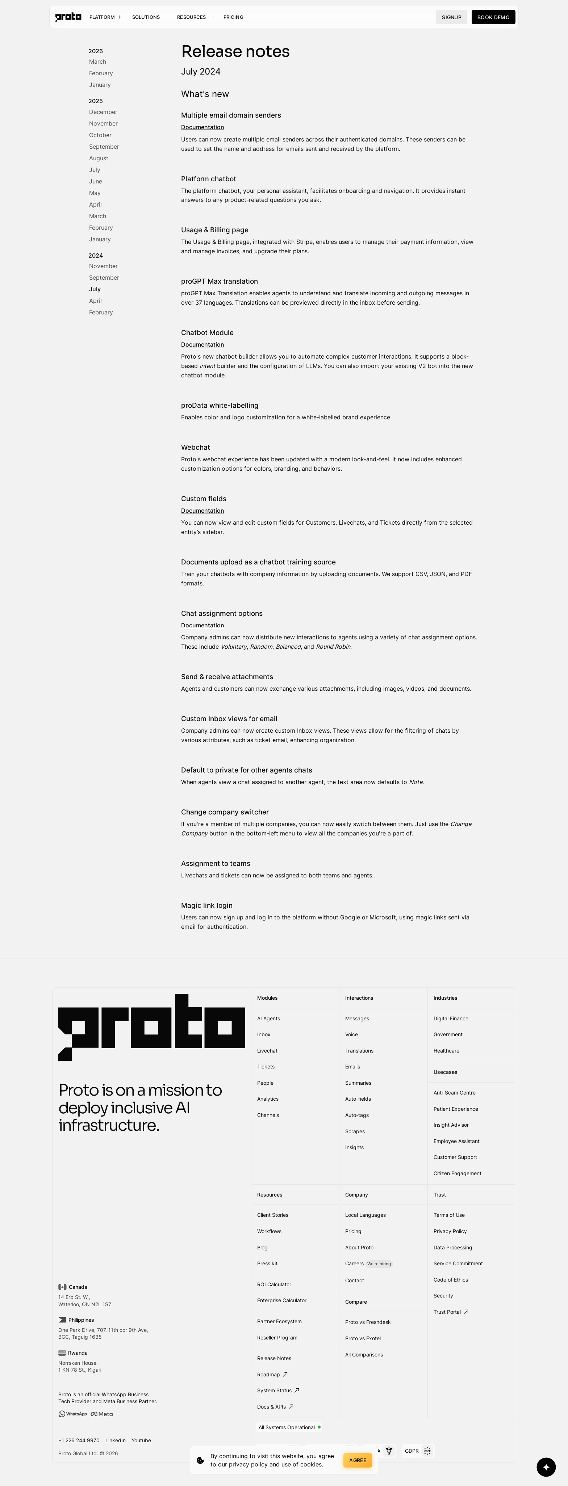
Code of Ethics (451, 1280)
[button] (105, 17)
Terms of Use (449, 1215)
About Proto (359, 1247)
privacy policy (248, 1464)
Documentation (202, 127)
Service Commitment (458, 1263)
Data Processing (453, 1247)
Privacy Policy (450, 1231)
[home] (68, 17)
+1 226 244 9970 (79, 1440)
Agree (357, 1460)
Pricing (233, 17)
